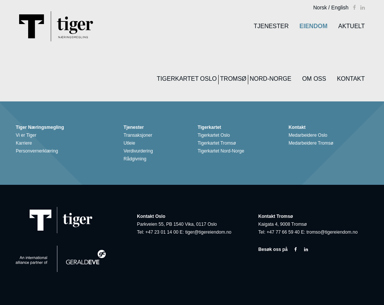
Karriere (25, 143)
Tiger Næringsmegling (41, 127)
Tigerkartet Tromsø (218, 143)
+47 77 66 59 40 (283, 232)
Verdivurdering (140, 151)
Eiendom (314, 26)
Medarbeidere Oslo (309, 135)
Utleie (131, 143)
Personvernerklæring (38, 151)
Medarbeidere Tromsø (312, 143)
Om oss (314, 78)
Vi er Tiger (27, 135)
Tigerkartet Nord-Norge (222, 151)
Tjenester (271, 26)
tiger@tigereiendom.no (208, 232)
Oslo (208, 78)
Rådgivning (136, 159)
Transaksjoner (139, 135)
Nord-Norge (270, 78)
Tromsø (233, 78)
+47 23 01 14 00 (162, 232)
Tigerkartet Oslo (215, 135)
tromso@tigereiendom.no (332, 232)
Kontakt (350, 78)
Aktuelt (351, 26)
